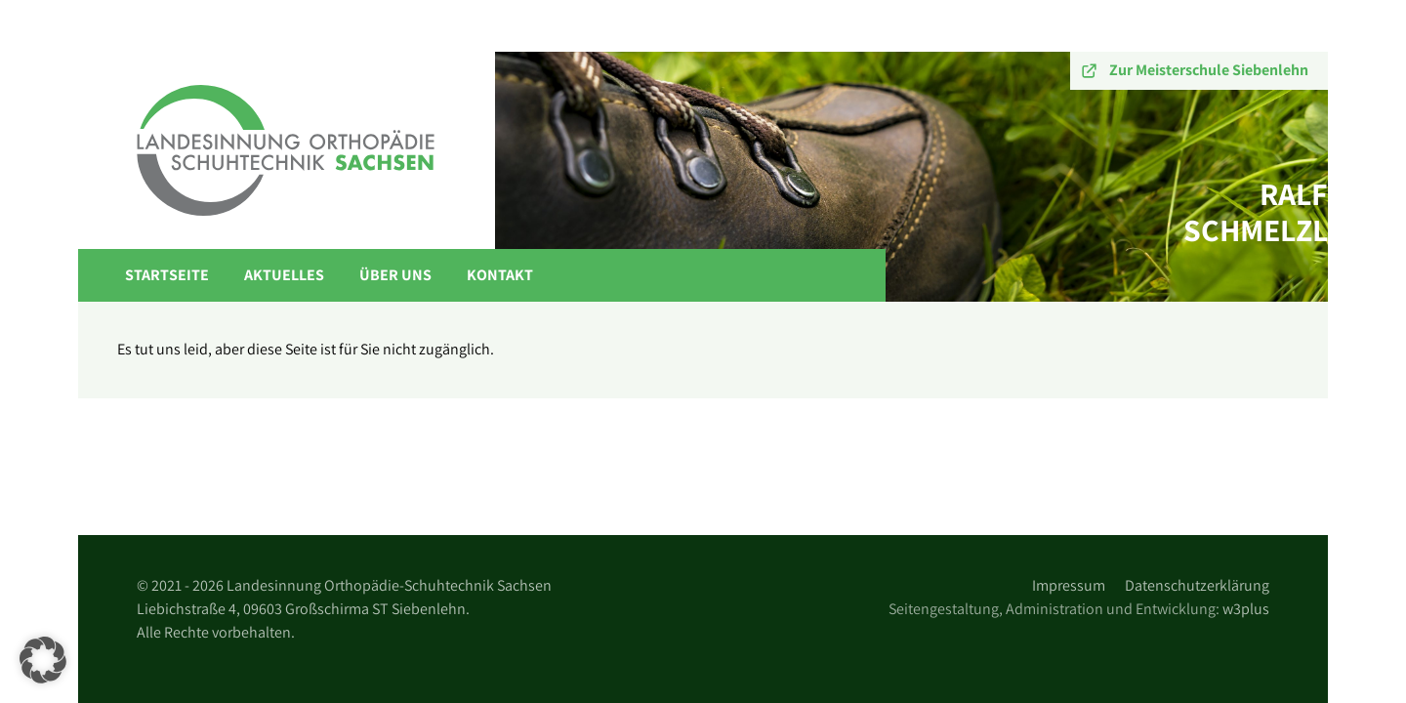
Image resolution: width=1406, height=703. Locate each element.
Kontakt (500, 275)
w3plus (1245, 609)
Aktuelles (284, 275)
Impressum (1068, 585)
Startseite (167, 275)
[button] (43, 660)
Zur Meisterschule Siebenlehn (1208, 70)
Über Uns (395, 275)
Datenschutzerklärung (1197, 585)
